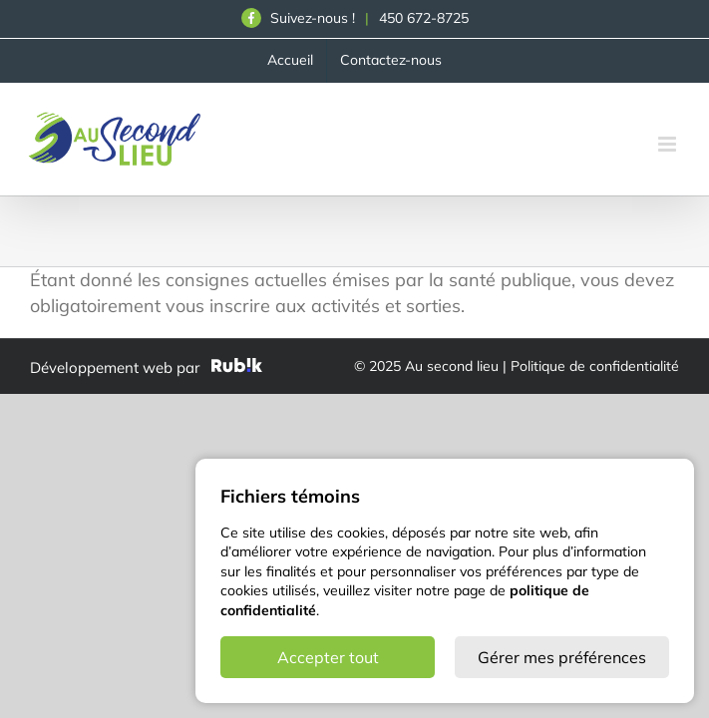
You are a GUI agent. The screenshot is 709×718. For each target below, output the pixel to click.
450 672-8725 (424, 18)
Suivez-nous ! (298, 18)
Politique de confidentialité (595, 366)
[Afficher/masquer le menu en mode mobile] (668, 144)
